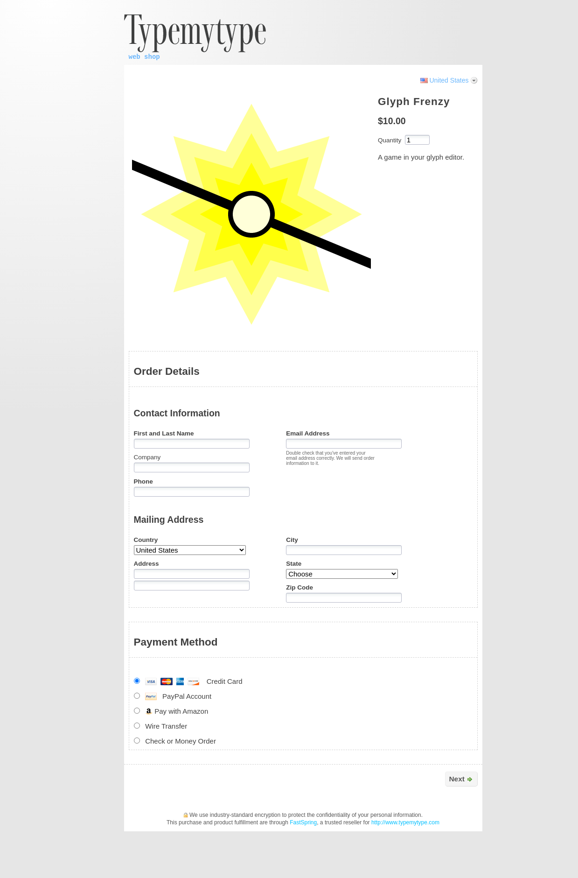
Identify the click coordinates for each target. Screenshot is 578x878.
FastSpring (303, 822)
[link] (449, 13)
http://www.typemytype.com (405, 822)
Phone (143, 481)
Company (147, 457)
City (292, 539)
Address (146, 563)
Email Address (307, 433)
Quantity (389, 140)
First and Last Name (164, 433)
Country (146, 539)
